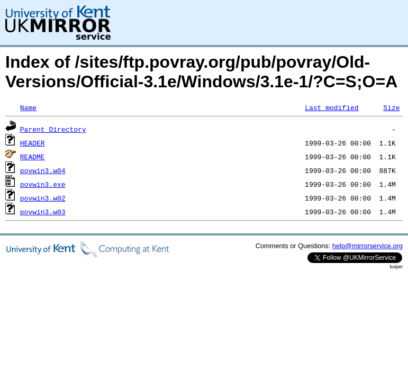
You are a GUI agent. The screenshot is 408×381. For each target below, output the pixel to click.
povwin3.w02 (43, 198)
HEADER (32, 143)
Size (391, 107)
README (32, 156)
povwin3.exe (43, 184)
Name (28, 107)
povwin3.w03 (43, 211)
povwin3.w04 (43, 170)
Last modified (331, 107)
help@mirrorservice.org (367, 246)
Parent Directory (53, 129)
